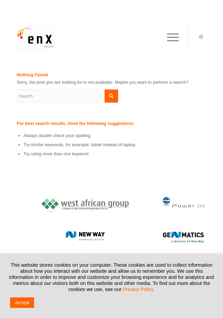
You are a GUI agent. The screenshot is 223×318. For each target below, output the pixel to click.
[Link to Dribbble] (201, 37)
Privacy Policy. (139, 289)
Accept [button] (22, 302)
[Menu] (169, 37)
